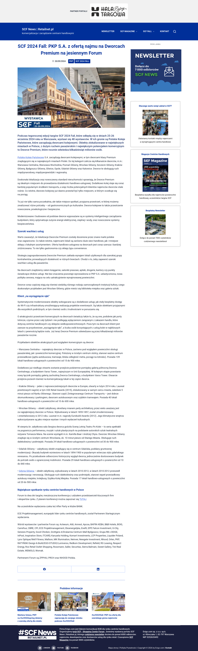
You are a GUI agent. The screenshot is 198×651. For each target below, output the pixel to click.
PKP (71, 60)
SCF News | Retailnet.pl (38, 28)
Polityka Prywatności (128, 647)
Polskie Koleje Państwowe (31, 156)
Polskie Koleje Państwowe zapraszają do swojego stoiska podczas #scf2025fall (68, 617)
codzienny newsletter (94, 633)
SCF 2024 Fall (82, 60)
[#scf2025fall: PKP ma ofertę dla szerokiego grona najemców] (108, 600)
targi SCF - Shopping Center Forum (88, 630)
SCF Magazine (129, 30)
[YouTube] (57, 646)
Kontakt (164, 30)
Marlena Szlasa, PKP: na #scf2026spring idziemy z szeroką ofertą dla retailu (30, 617)
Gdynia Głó (24, 469)
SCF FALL (149, 30)
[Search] (174, 30)
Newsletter (108, 30)
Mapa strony (112, 647)
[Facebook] (44, 568)
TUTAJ (82, 498)
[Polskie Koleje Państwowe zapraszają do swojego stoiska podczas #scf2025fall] (71, 600)
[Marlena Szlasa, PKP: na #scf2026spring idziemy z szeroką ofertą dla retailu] (34, 600)
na (33, 469)
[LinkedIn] (98, 568)
